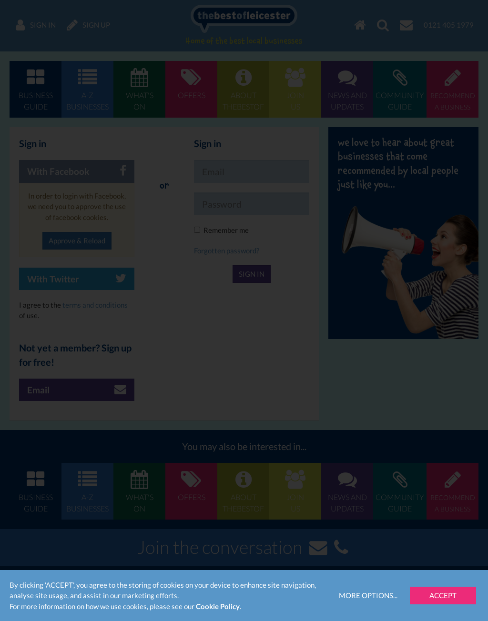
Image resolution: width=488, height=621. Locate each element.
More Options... (368, 595)
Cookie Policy (218, 606)
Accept (443, 595)
